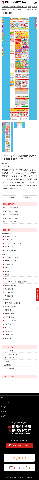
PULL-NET (16, 477)
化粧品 (7, 331)
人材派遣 (8, 296)
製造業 (7, 310)
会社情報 (3, 416)
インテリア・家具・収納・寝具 (15, 282)
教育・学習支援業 (10, 306)
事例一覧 (5, 233)
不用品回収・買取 (10, 261)
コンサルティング (10, 257)
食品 (6, 338)
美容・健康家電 (10, 285)
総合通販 (8, 289)
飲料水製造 (8, 314)
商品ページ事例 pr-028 (10, 211)
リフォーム (8, 292)
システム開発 (8, 351)
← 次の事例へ (9, 197)
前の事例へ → (30, 197)
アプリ (7, 278)
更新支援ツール (9, 365)
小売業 (7, 268)
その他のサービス (6, 407)
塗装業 (7, 271)
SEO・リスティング (10, 354)
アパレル (8, 328)
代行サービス (5, 402)
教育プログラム (9, 358)
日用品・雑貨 (9, 335)
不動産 (7, 299)
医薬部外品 (8, 317)
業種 (3, 254)
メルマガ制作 (9, 236)
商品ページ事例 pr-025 (10, 222)
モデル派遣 (7, 361)
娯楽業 (7, 275)
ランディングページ (11, 243)
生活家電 (8, 264)
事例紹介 (3, 411)
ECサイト (8, 240)
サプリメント (9, 321)
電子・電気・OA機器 (11, 303)
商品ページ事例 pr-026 (10, 218)
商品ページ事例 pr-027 (10, 215)
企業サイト (8, 247)
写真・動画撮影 (9, 368)
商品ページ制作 (10, 250)
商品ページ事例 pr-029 (10, 208)
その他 (7, 324)
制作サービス (5, 398)
